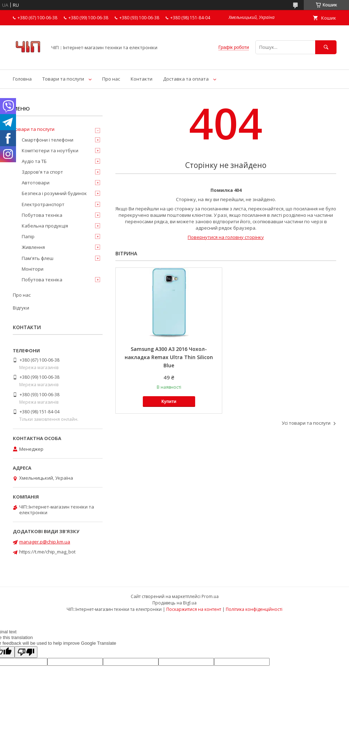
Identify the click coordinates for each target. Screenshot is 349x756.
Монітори (32, 269)
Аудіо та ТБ (34, 161)
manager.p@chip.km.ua (44, 542)
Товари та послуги (63, 79)
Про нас (111, 79)
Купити (168, 401)
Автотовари (36, 182)
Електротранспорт (43, 204)
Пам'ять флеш (37, 258)
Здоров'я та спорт (42, 172)
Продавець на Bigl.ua (174, 603)
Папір (28, 236)
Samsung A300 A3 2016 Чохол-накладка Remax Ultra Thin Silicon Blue (169, 357)
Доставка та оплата (186, 79)
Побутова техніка (42, 215)
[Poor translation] (26, 652)
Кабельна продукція (45, 226)
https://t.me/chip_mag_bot (47, 552)
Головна (22, 79)
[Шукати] (326, 47)
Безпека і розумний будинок (54, 193)
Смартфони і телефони (47, 140)
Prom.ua (210, 596)
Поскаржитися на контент (193, 609)
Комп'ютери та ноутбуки (50, 150)
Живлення (33, 247)
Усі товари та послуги (306, 423)
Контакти (141, 79)
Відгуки (21, 308)
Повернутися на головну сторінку (226, 237)
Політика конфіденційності (254, 609)
